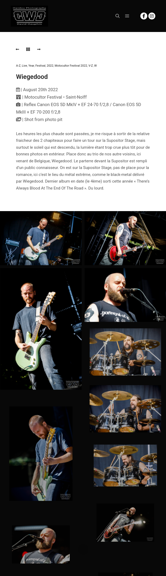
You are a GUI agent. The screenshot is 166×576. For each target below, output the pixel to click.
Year (31, 65)
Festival (40, 65)
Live (24, 65)
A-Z (18, 65)
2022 (50, 65)
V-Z (90, 65)
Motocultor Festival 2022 (71, 65)
